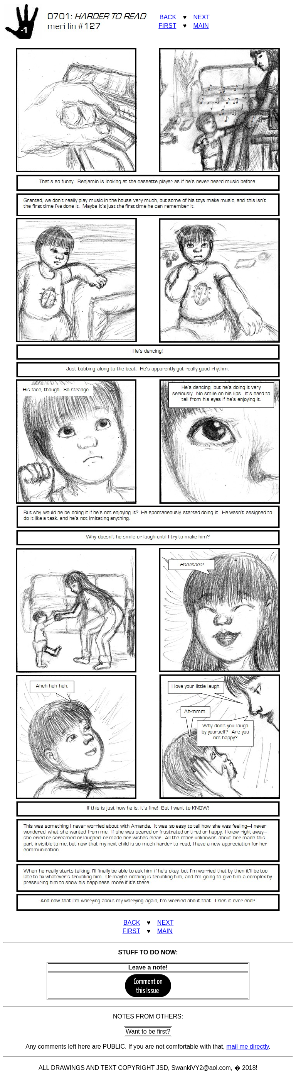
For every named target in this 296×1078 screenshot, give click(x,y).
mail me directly (247, 1046)
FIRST (167, 25)
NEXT (201, 17)
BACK (168, 17)
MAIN (201, 25)
